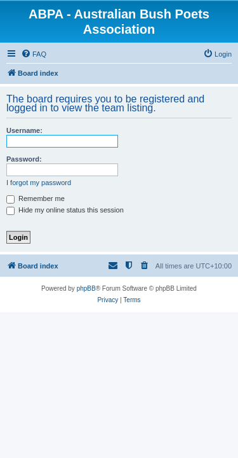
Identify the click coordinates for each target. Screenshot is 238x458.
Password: (24, 159)
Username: (24, 130)
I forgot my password (38, 182)
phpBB (86, 288)
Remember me (35, 198)
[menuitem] (33, 54)
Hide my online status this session (65, 210)
